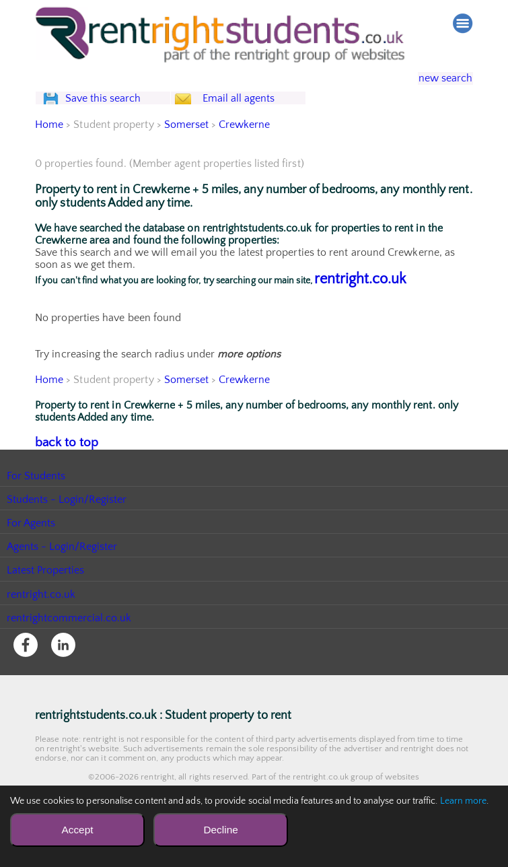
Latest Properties (46, 596)
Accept (77, 829)
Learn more (463, 801)
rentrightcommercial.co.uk (70, 643)
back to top (61, 469)
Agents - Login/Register (62, 572)
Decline (220, 829)
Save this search (115, 112)
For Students (36, 501)
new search (435, 79)
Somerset (186, 152)
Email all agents (263, 112)
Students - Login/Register (67, 525)
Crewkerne (245, 152)
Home (49, 152)
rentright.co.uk (360, 306)
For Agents (31, 549)
